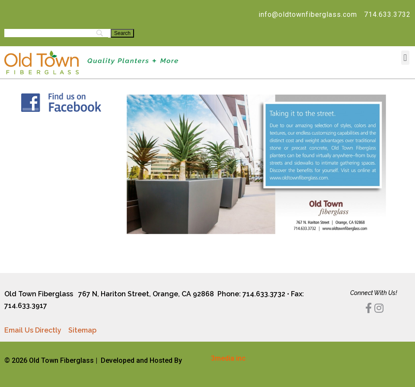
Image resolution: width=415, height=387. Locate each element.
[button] (405, 58)
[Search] (122, 33)
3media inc (228, 358)
